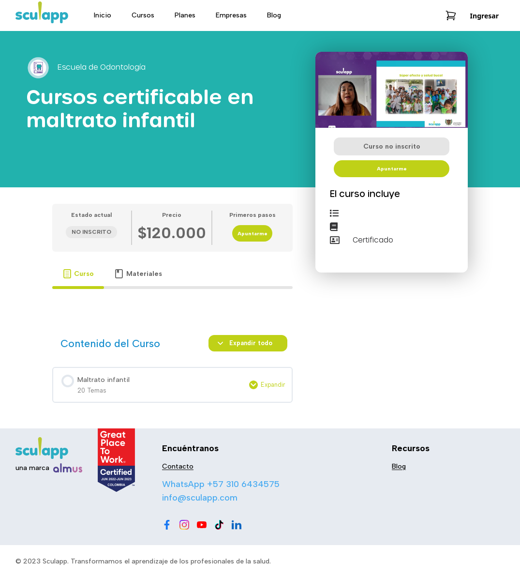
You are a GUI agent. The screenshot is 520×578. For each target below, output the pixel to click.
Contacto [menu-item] (177, 466)
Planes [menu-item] (185, 15)
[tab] (78, 274)
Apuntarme (252, 233)
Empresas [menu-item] (231, 15)
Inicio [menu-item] (102, 15)
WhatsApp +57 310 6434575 (221, 484)
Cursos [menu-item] (143, 15)
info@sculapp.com (200, 497)
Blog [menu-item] (274, 15)
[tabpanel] (172, 302)
